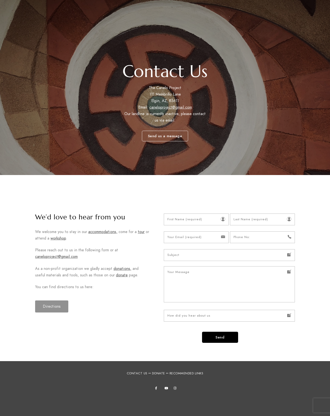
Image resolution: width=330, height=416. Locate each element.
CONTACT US (137, 373)
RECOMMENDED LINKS (186, 373)
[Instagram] (176, 389)
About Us (105, 12)
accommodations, (102, 231)
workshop (58, 238)
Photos (260, 12)
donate (122, 275)
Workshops (136, 12)
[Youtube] (167, 389)
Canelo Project (37, 15)
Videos (306, 12)
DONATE (158, 373)
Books (284, 12)
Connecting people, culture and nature (44, 21)
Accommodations (197, 12)
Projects (234, 12)
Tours (164, 12)
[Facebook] (157, 389)
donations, (122, 268)
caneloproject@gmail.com (170, 107)
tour (141, 231)
